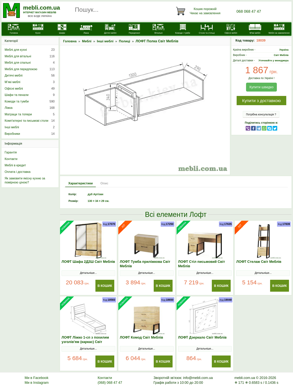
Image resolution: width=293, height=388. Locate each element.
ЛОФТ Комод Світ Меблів (141, 337)
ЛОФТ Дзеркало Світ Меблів (202, 337)
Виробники (30, 134)
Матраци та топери (30, 114)
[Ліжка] (86, 29)
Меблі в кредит (15, 165)
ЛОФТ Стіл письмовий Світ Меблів (201, 264)
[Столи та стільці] (207, 29)
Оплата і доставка (18, 171)
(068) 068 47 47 (110, 383)
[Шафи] (62, 29)
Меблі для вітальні (30, 56)
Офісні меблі (30, 89)
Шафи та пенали (30, 95)
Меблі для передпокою (30, 69)
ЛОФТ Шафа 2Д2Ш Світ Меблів (88, 262)
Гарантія (11, 152)
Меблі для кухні (30, 50)
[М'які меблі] (255, 29)
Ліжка (30, 108)
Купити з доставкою (261, 100)
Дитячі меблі (30, 75)
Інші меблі (105, 41)
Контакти (11, 159)
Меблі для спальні (30, 63)
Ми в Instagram (37, 383)
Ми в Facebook (36, 378)
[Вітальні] (158, 29)
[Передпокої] (134, 29)
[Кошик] (199, 11)
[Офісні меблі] (231, 29)
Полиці (124, 41)
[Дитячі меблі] (110, 29)
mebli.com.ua (41, 7)
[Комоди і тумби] (183, 29)
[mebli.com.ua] (14, 29)
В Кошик (105, 285)
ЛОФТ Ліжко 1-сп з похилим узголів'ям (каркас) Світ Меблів (85, 342)
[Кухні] (38, 29)
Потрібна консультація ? (261, 114)
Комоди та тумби (30, 101)
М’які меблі (30, 82)
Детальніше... (88, 272)
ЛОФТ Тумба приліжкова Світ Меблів (145, 264)
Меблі (86, 41)
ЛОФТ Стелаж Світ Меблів (258, 262)
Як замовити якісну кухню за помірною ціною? (25, 180)
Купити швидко (261, 87)
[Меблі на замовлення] (279, 29)
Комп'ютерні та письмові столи (30, 121)
